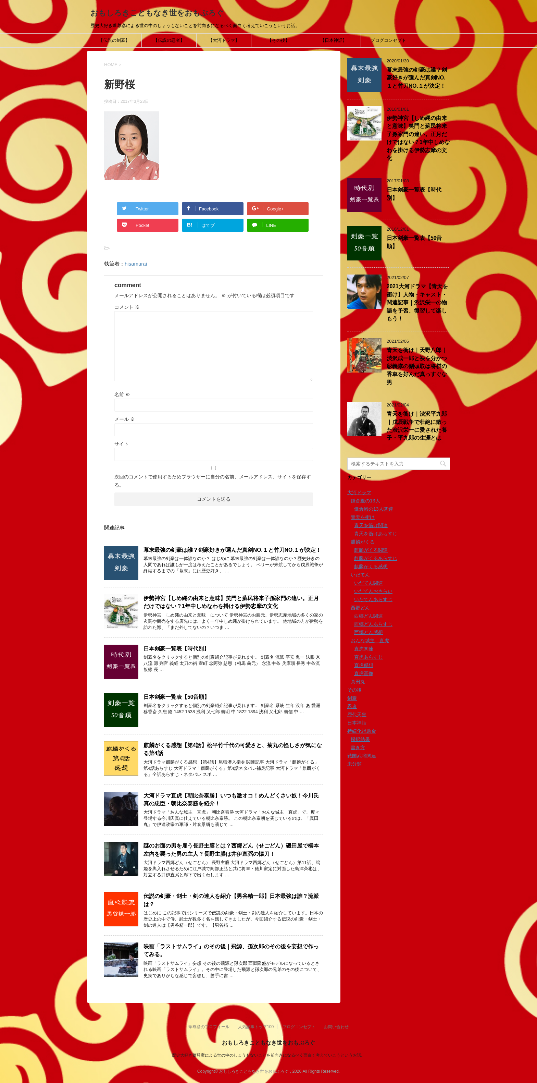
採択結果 (360, 739)
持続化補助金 (361, 731)
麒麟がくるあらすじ (375, 558)
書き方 (358, 747)
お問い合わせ (336, 1026)
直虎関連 (363, 649)
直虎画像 (363, 673)
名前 (122, 394)
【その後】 (278, 40)
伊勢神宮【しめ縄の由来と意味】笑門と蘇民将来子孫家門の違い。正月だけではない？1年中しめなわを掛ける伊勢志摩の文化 (231, 602)
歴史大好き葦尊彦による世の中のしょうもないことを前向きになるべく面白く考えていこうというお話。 (268, 1055)
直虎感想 (363, 665)
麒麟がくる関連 (371, 550)
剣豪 (352, 698)
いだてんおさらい (373, 591)
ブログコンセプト (388, 40)
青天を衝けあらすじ (375, 533)
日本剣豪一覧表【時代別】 (176, 649)
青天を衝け (363, 517)
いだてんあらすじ (373, 599)
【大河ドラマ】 (223, 40)
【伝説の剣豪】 (114, 40)
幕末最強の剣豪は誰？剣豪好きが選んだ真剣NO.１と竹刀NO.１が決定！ (232, 550)
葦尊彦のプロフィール (208, 1026)
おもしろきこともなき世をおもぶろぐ (157, 13)
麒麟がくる (363, 542)
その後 (354, 690)
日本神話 (356, 723)
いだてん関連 (368, 583)
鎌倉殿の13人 (365, 500)
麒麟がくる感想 (371, 566)
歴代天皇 (356, 714)
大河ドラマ (359, 492)
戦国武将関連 (361, 755)
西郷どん (360, 607)
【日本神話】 (333, 40)
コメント (127, 307)
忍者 (352, 706)
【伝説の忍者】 (169, 40)
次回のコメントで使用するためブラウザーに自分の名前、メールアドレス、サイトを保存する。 (212, 481)
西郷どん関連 (368, 616)
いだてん (360, 574)
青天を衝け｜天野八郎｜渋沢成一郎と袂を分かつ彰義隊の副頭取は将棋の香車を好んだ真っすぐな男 (417, 366)
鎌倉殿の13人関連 (373, 509)
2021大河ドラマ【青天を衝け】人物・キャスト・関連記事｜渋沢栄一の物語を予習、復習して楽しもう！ (417, 302)
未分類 (354, 764)
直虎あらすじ (368, 657)
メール (124, 419)
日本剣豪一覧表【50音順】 (176, 697)
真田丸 (358, 681)
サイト (121, 444)
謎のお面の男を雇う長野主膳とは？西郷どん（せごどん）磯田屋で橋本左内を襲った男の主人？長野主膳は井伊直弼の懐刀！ (231, 849)
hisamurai (136, 264)
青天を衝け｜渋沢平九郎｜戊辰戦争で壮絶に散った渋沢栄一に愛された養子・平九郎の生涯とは (417, 426)
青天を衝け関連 (371, 525)
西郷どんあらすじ (373, 624)
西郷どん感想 (368, 632)
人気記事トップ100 (256, 1026)
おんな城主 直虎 (370, 640)
